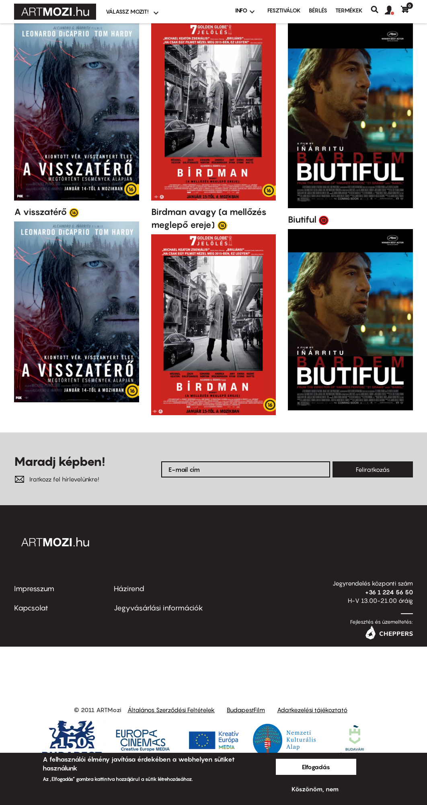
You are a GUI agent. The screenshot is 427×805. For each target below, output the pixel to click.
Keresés (378, 10)
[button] (393, 10)
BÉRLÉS (318, 10)
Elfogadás (316, 766)
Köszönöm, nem (315, 789)
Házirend (129, 588)
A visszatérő (40, 212)
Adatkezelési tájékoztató (312, 709)
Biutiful (302, 219)
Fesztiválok (284, 10)
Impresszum (34, 588)
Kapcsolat (31, 608)
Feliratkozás (373, 469)
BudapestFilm (246, 709)
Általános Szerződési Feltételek (171, 709)
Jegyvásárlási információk (158, 608)
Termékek (349, 10)
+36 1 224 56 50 (389, 592)
